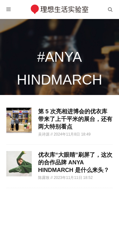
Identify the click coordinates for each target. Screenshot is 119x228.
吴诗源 (44, 134)
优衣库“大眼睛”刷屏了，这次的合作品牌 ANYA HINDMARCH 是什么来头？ (75, 162)
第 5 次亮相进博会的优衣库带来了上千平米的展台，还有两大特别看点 (75, 119)
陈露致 (44, 177)
